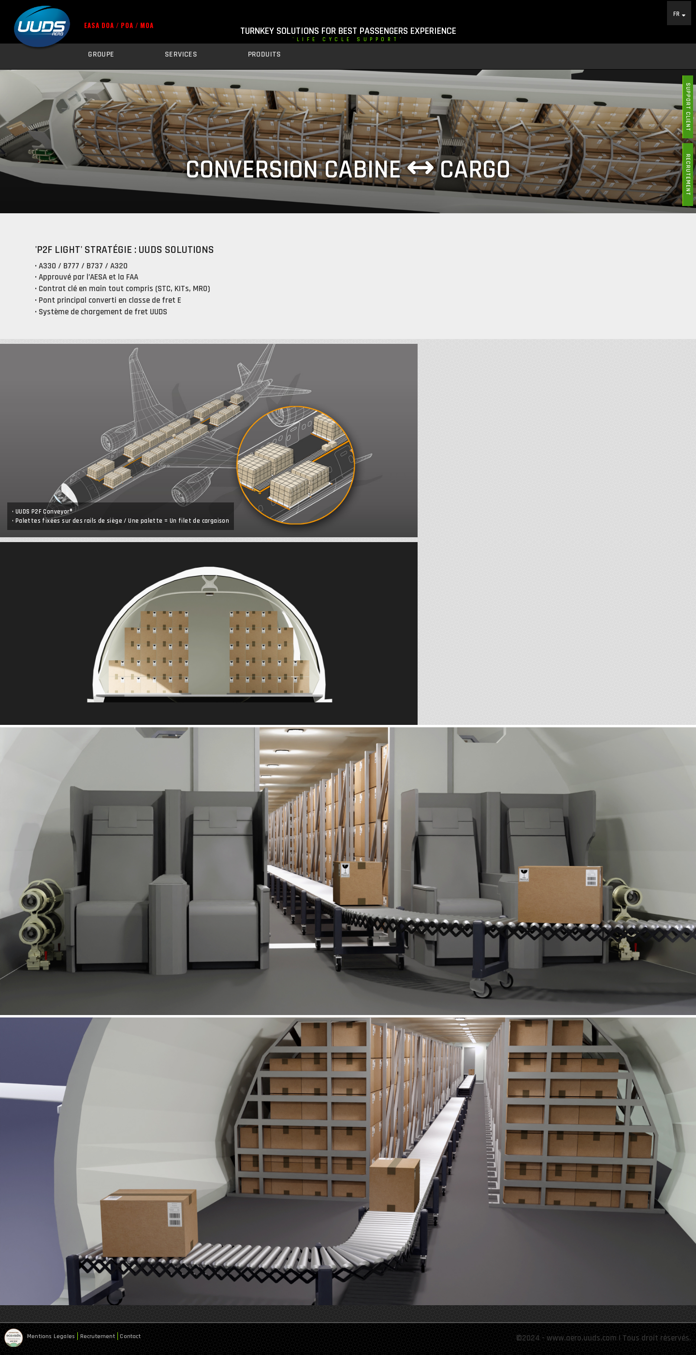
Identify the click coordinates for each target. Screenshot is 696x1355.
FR (676, 13)
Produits (264, 54)
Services (181, 54)
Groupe (101, 54)
